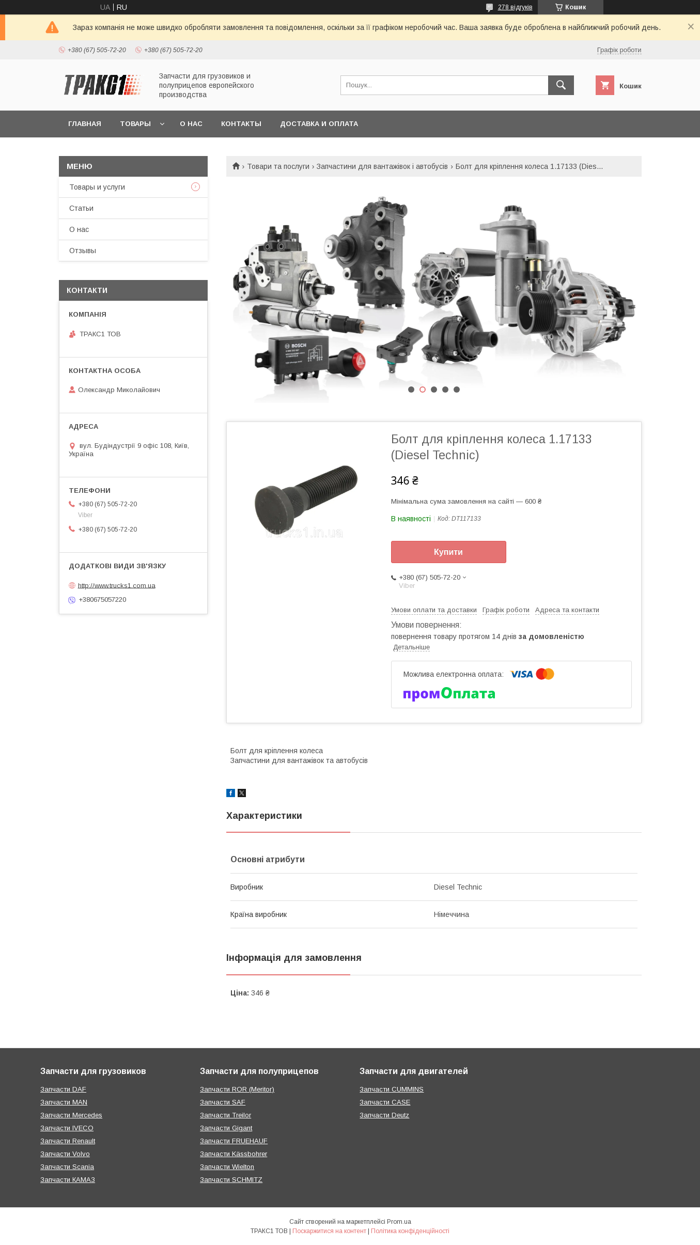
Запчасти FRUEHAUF (234, 1141)
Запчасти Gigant (226, 1128)
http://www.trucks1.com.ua (116, 585)
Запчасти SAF (222, 1102)
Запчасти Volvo (65, 1154)
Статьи (81, 208)
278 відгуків (515, 7)
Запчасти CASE (385, 1102)
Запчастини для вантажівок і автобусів (382, 166)
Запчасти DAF (63, 1089)
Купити (448, 552)
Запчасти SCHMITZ (231, 1180)
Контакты (241, 124)
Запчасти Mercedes (71, 1115)
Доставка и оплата (319, 124)
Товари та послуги (278, 166)
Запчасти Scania (67, 1167)
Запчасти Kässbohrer (233, 1154)
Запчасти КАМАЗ (67, 1180)
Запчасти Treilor (225, 1115)
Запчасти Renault (67, 1141)
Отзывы (82, 250)
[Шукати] (561, 85)
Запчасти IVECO (67, 1128)
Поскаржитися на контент (329, 1231)
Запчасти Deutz (384, 1115)
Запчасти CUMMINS (392, 1089)
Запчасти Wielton (227, 1167)
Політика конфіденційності (410, 1231)
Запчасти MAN (63, 1102)
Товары (135, 124)
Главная (84, 124)
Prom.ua (399, 1221)
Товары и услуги (97, 187)
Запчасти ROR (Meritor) (237, 1089)
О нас (191, 124)
